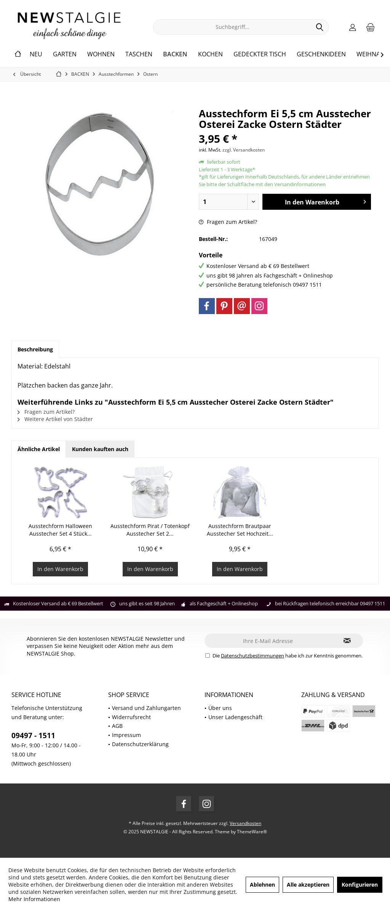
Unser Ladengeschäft (235, 717)
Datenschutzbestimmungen (252, 655)
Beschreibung (35, 349)
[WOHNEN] (101, 54)
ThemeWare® (252, 831)
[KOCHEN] (210, 54)
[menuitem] (371, 27)
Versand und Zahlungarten (146, 708)
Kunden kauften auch (100, 449)
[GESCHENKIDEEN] (321, 54)
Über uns (220, 708)
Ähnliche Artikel (39, 449)
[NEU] (36, 54)
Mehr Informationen (34, 899)
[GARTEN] (65, 54)
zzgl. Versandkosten (243, 150)
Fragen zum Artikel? (228, 221)
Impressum (126, 735)
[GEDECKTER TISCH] (259, 54)
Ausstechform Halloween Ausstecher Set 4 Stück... (60, 529)
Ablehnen (262, 884)
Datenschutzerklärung (140, 744)
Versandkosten (245, 823)
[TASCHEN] (139, 54)
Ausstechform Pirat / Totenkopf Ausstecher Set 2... (150, 529)
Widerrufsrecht (131, 717)
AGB (117, 725)
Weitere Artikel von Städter (55, 419)
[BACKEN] (175, 54)
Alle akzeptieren (308, 884)
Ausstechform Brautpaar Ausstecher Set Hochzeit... (240, 529)
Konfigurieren (360, 884)
